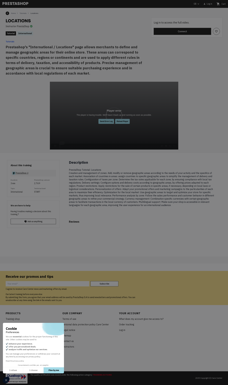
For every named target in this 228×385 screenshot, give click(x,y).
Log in (122, 330)
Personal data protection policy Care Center (85, 324)
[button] (6, 380)
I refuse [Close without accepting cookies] (13, 370)
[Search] (74, 4)
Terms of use (69, 318)
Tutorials (10, 41)
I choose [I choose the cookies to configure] (33, 370)
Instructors (68, 346)
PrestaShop (23, 26)
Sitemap (66, 335)
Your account (129, 313)
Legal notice (68, 330)
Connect (182, 31)
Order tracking (126, 324)
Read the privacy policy (15, 361)
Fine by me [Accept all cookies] (54, 370)
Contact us (68, 341)
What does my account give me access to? (141, 318)
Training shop (13, 318)
